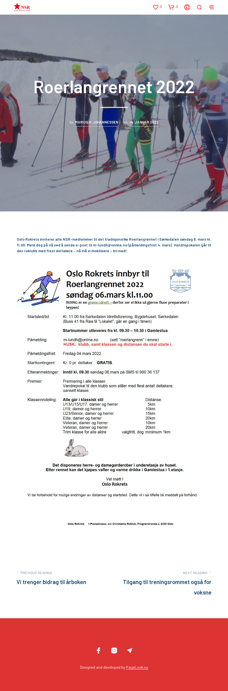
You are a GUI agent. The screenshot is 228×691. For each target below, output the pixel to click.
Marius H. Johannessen (96, 122)
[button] (157, 7)
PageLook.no (137, 667)
